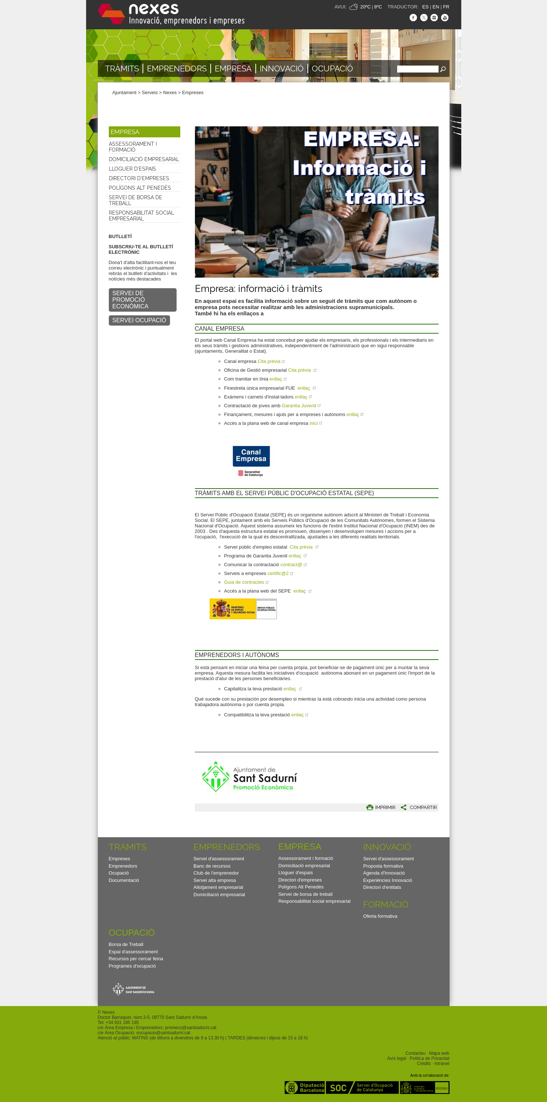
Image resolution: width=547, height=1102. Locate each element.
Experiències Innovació (387, 880)
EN (435, 7)
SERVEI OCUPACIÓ (139, 320)
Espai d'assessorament (133, 951)
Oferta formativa (380, 916)
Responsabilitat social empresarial (141, 216)
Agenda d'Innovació (384, 873)
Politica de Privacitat (430, 1058)
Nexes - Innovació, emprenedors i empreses (171, 15)
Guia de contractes (244, 582)
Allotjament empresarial (218, 887)
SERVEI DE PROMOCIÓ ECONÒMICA (130, 299)
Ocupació (332, 68)
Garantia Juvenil (299, 405)
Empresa (233, 68)
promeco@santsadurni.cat (190, 1027)
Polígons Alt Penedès (140, 188)
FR (446, 7)
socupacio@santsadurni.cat (163, 1032)
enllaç (276, 379)
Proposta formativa (383, 866)
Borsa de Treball (126, 944)
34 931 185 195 (123, 1022)
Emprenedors (177, 68)
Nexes (170, 92)
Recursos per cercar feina (136, 958)
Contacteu (416, 1053)
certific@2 (278, 573)
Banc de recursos (211, 866)
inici (314, 423)
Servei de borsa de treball (135, 200)
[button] (144, 131)
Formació (386, 904)
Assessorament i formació (133, 147)
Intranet (442, 1063)
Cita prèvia (269, 361)
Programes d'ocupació (132, 966)
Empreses (193, 92)
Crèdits (424, 1063)
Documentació (124, 880)
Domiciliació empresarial (144, 159)
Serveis (150, 92)
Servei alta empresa (214, 880)
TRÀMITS (122, 68)
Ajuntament (124, 92)
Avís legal (396, 1058)
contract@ (291, 564)
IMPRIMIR (385, 807)
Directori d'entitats (382, 887)
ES (425, 7)
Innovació (282, 68)
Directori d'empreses (139, 178)
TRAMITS (128, 847)
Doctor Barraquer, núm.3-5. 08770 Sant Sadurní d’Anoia (152, 1017)
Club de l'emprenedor (216, 873)
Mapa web (439, 1053)
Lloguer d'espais (132, 169)
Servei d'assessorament (218, 858)
